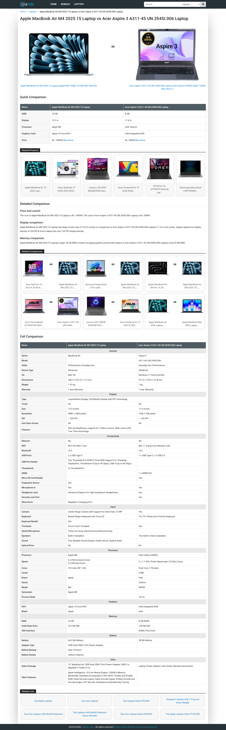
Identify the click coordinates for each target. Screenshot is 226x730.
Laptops (79, 4)
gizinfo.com (88, 727)
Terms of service (137, 727)
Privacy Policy (121, 727)
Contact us (152, 727)
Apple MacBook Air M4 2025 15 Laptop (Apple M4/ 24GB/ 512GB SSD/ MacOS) (59, 86)
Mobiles (65, 4)
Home (53, 4)
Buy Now (68, 140)
